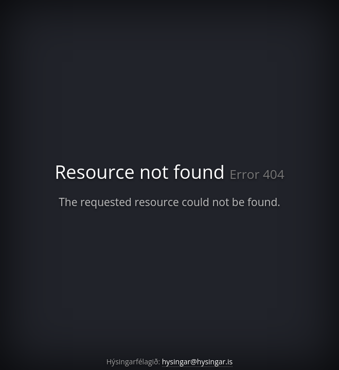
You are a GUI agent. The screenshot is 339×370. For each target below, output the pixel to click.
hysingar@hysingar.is (197, 361)
